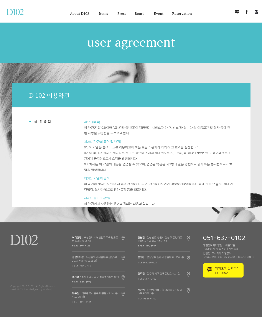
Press (121, 14)
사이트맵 (233, 249)
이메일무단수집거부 (215, 249)
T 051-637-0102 (81, 246)
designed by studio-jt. (41, 289)
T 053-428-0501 (81, 302)
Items (104, 14)
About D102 (80, 14)
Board (140, 14)
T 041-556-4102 (147, 298)
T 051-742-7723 (81, 266)
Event (158, 14)
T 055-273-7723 (147, 246)
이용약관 (230, 245)
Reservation (182, 14)
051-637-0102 (224, 238)
